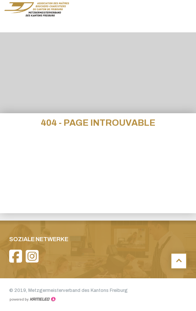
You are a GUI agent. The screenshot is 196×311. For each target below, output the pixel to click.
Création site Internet (32, 299)
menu (185, 16)
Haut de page (178, 261)
